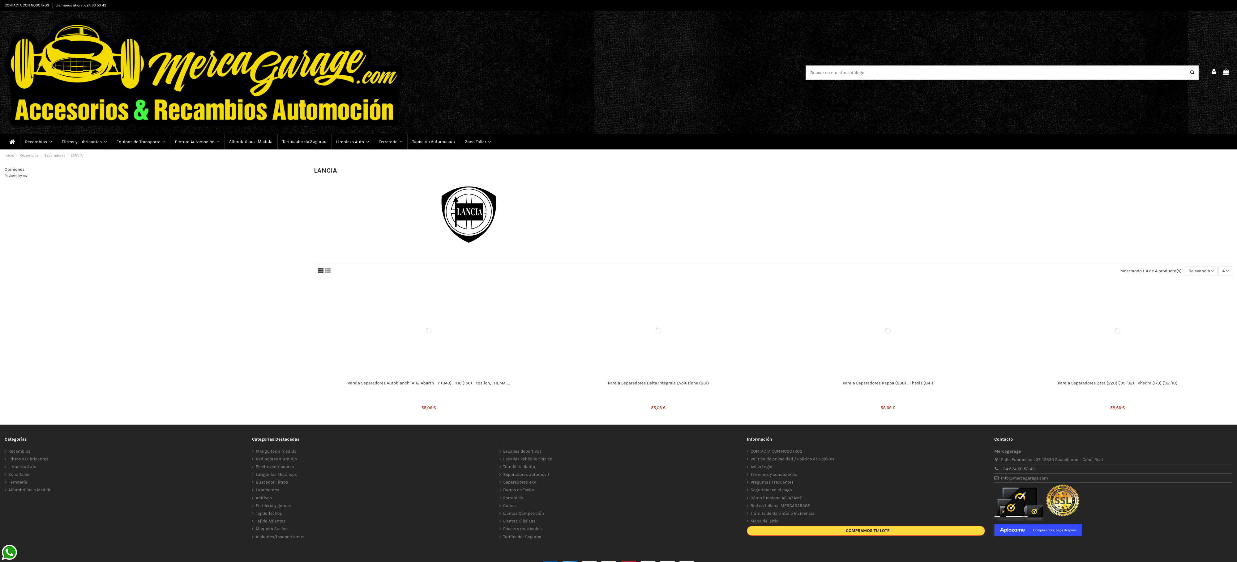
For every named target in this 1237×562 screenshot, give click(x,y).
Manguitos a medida (276, 451)
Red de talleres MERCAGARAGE (780, 505)
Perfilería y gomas (273, 505)
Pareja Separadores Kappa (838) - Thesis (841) (888, 383)
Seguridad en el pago (771, 490)
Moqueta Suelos (272, 528)
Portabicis (513, 498)
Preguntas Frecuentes (772, 482)
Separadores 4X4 (520, 482)
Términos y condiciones (774, 474)
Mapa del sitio (764, 521)
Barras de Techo (518, 490)
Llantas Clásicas (519, 521)
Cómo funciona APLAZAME (776, 498)
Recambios (19, 451)
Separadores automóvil (526, 474)
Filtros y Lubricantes (28, 459)
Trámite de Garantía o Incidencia (783, 513)
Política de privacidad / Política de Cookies (792, 459)
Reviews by (16, 176)
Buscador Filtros (272, 482)
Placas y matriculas (522, 528)
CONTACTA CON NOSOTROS (27, 5)
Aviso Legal (762, 466)
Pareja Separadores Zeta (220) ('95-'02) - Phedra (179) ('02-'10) (1117, 383)
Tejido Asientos (270, 521)
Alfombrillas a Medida (30, 490)
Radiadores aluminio (276, 459)
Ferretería (17, 482)
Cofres (509, 505)
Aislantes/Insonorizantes (281, 536)
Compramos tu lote (868, 530)
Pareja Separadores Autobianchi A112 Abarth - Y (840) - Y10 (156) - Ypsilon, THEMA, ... (429, 383)
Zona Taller (19, 474)
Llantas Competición (523, 513)
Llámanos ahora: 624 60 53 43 (81, 5)
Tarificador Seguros (522, 536)
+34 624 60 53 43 (1018, 469)
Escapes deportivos (522, 451)
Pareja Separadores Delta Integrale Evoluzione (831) (658, 383)
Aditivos (264, 498)
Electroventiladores (275, 466)
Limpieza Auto (22, 466)
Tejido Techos (269, 513)
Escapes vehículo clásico (527, 459)
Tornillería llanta (519, 466)
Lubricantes (267, 490)
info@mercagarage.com (1024, 478)
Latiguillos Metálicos (276, 474)
